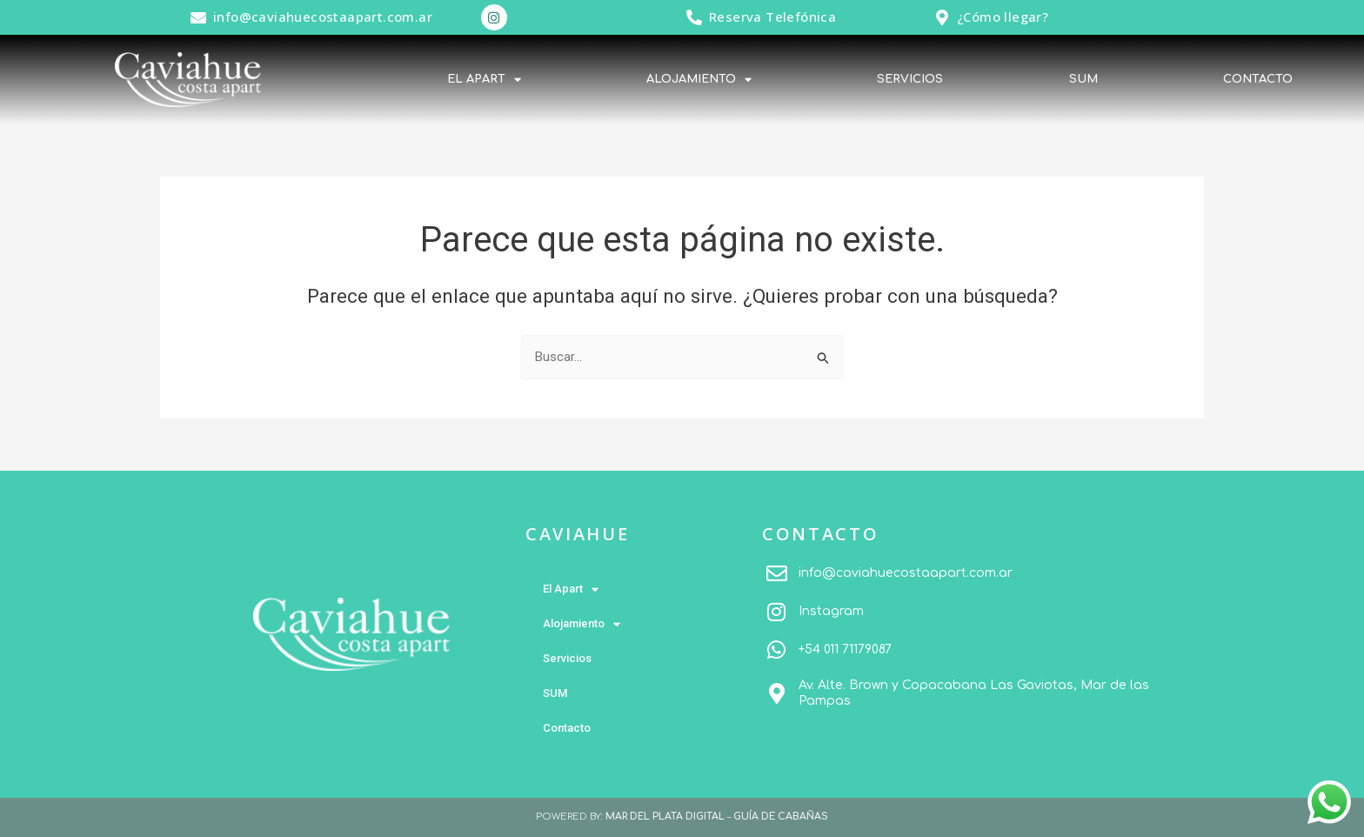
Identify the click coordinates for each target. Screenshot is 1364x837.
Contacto (1258, 79)
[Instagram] (776, 611)
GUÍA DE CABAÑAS (780, 816)
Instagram (831, 611)
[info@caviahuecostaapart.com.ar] (198, 17)
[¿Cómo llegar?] (942, 17)
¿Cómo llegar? (1002, 16)
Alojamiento (699, 79)
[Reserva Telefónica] (694, 17)
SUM (1083, 79)
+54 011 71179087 (845, 649)
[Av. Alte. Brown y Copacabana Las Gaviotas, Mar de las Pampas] (776, 693)
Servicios (910, 79)
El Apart (484, 79)
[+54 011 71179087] (776, 649)
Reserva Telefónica (772, 16)
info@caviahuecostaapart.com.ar (322, 16)
